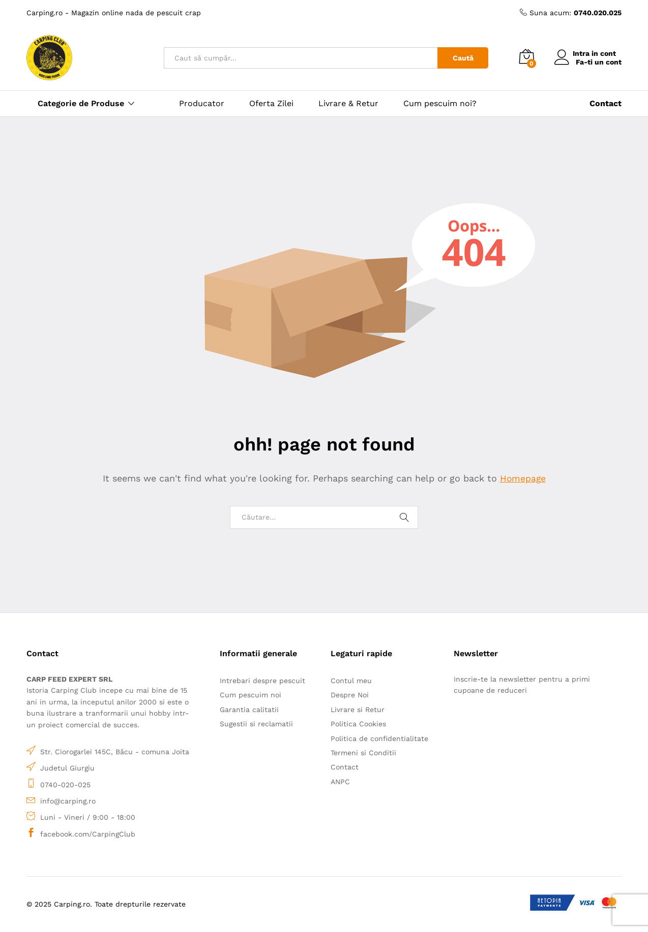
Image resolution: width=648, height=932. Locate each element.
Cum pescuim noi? (440, 104)
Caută (463, 58)
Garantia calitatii (249, 709)
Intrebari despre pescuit (262, 681)
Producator (201, 104)
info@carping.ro (68, 801)
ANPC (340, 782)
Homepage (522, 478)
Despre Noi (350, 695)
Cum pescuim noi (250, 695)
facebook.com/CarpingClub (87, 834)
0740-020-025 (65, 784)
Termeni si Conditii (363, 753)
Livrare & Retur (348, 104)
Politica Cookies (358, 724)
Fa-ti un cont (599, 62)
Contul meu (351, 681)
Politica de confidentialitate (379, 738)
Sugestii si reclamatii (256, 724)
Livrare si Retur (358, 709)
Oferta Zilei (271, 104)
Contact (345, 767)
